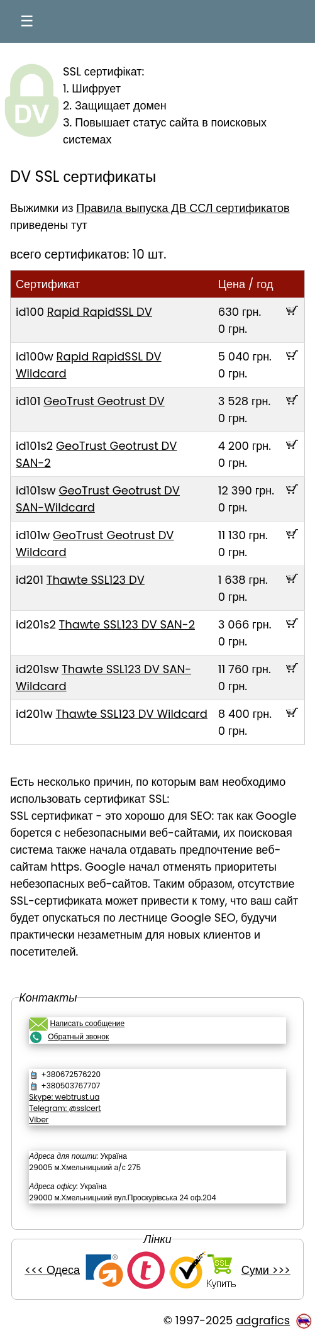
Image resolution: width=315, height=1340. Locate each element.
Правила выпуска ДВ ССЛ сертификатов (182, 208)
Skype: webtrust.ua (64, 1097)
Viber (38, 1119)
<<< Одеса (52, 1270)
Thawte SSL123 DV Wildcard (131, 714)
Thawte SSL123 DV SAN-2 (127, 624)
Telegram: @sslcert (65, 1108)
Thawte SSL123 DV (96, 580)
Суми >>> (265, 1270)
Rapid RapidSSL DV (99, 312)
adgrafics (263, 1320)
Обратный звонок (78, 1036)
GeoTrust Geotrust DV (104, 401)
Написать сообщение (87, 1023)
